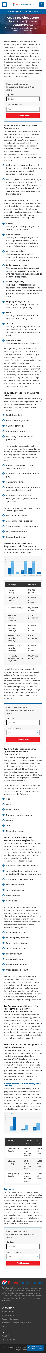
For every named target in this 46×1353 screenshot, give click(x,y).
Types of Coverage (10, 1319)
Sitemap (5, 1326)
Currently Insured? (14, 105)
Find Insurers (23, 116)
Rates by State (8, 1315)
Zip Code (10, 95)
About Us (5, 1336)
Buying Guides (8, 1311)
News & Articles (8, 1340)
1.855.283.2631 (37, 1347)
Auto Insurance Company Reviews (16, 1323)
